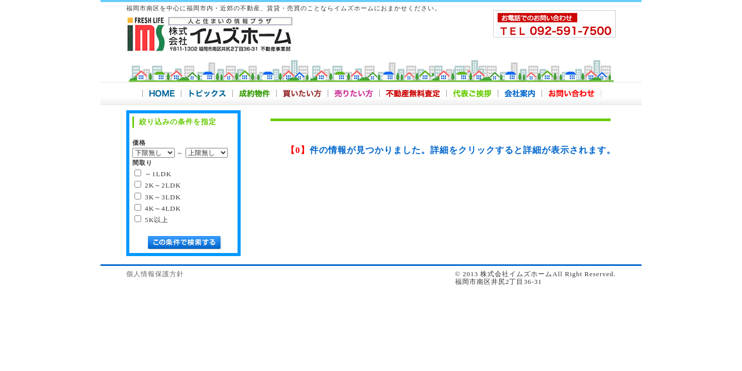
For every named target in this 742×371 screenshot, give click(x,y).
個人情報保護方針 (155, 274)
